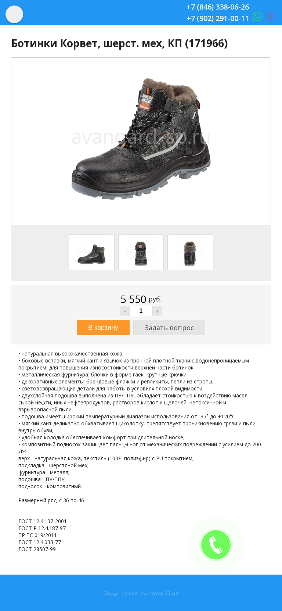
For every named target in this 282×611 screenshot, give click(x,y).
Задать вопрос (169, 327)
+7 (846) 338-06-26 (218, 7)
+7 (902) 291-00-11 (218, 18)
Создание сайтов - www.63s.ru (141, 592)
